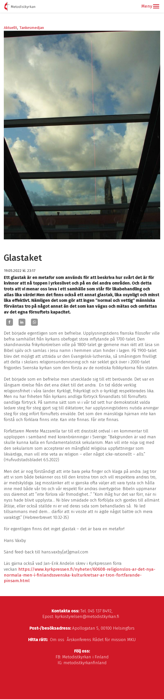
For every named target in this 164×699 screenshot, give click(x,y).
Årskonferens (79, 639)
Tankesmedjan (31, 27)
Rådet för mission (109, 639)
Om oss (57, 639)
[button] (156, 6)
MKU (131, 639)
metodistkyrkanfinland (85, 662)
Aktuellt (10, 27)
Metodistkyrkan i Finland (85, 657)
